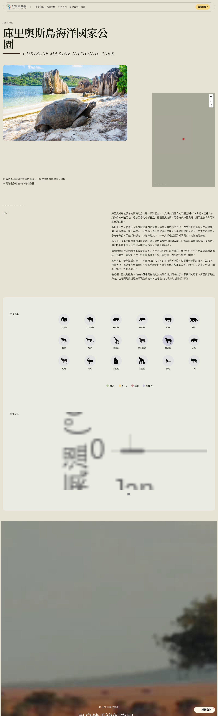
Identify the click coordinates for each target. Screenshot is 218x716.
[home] (16, 7)
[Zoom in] (211, 96)
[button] (39, 7)
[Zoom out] (211, 101)
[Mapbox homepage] (159, 184)
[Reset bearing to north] (211, 105)
